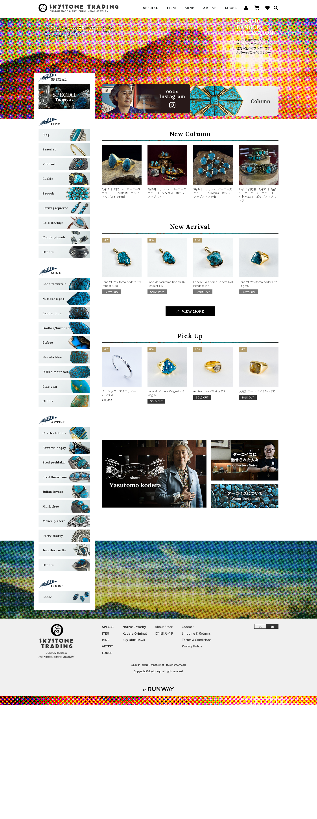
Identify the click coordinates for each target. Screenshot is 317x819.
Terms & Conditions (196, 753)
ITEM (171, 8)
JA (260, 740)
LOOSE (231, 8)
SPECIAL (150, 8)
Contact (188, 740)
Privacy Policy (192, 760)
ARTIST (209, 8)
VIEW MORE (193, 419)
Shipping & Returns (196, 747)
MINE (189, 8)
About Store (164, 740)
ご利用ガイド (164, 747)
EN (272, 740)
